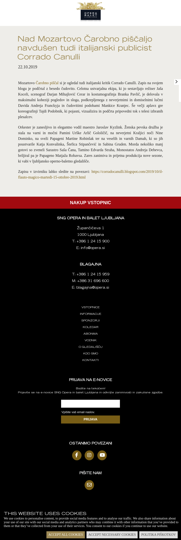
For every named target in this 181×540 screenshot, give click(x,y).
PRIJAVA (91, 419)
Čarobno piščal (47, 83)
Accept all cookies (65, 534)
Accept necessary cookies (112, 534)
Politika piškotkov (158, 534)
